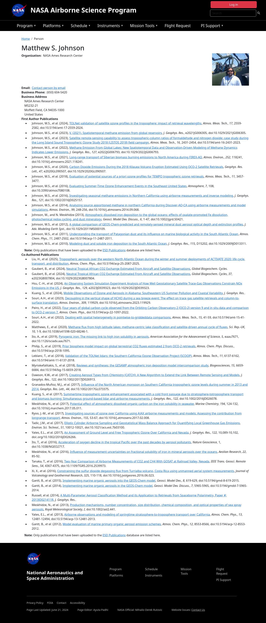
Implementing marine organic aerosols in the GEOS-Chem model (108, 486)
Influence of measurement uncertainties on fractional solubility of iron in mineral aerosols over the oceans (143, 452)
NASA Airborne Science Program (83, 10)
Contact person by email (48, 88)
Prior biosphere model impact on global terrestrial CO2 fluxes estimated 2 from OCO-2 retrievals (128, 346)
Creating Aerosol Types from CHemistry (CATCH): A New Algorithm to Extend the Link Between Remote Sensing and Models (154, 375)
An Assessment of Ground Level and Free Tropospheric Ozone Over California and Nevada (126, 433)
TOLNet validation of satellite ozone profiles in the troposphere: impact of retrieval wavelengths (135, 123)
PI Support (211, 26)
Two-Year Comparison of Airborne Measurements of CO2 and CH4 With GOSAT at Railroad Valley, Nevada (136, 461)
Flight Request (178, 25)
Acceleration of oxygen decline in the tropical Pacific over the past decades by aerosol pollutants (124, 442)
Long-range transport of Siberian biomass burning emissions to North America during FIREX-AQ (135, 157)
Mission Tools (143, 26)
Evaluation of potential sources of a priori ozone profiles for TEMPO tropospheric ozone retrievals (136, 176)
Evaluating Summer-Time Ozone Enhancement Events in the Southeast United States (127, 186)
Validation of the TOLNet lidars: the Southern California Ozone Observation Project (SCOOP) (128, 356)
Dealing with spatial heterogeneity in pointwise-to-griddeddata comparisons (118, 317)
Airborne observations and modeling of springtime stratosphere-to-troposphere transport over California (137, 514)
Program (25, 26)
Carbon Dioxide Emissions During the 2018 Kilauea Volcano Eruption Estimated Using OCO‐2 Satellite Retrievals (146, 167)
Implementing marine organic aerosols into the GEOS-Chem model (109, 481)
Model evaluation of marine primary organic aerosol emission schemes (112, 524)
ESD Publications (114, 250)
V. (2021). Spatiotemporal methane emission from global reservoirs (115, 133)
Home (25, 39)
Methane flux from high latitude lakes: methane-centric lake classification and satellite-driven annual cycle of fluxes (148, 327)
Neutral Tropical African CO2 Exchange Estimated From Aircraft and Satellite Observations (128, 269)
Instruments (109, 26)
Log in (233, 5)
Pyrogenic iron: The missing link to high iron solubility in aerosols (104, 337)
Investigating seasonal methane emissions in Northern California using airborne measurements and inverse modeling (151, 196)
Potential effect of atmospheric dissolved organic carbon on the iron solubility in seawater (132, 404)
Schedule (80, 26)
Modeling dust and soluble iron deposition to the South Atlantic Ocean (118, 244)
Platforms (52, 26)
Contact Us (198, 610)
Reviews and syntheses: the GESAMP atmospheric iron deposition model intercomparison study (142, 365)
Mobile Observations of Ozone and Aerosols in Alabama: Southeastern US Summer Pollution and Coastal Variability (143, 293)
